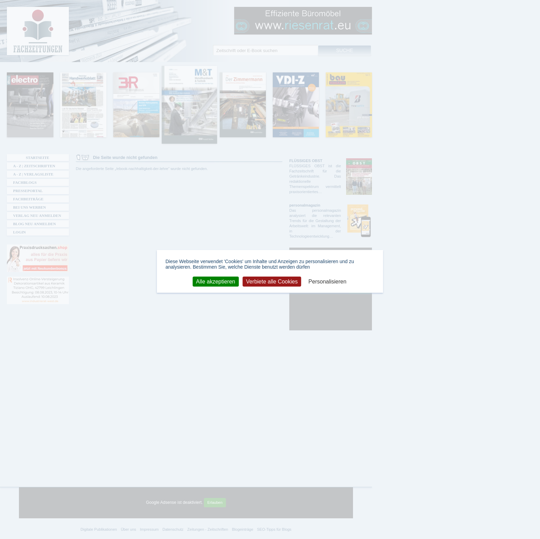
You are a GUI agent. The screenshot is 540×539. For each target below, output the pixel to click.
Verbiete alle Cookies (272, 281)
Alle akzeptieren (215, 281)
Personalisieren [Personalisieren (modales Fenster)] (327, 281)
